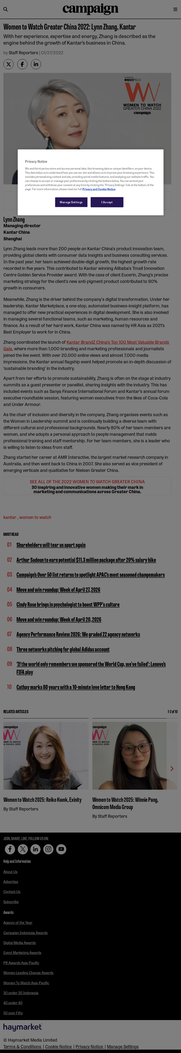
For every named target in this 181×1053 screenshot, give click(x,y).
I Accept (107, 202)
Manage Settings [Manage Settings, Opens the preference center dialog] (71, 202)
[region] (91, 182)
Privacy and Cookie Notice (98, 189)
